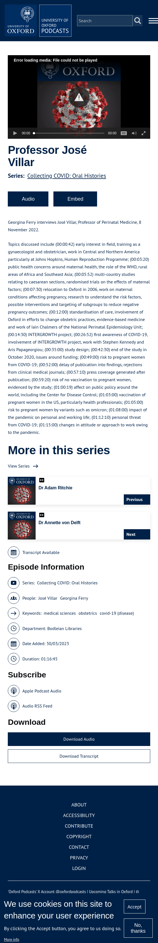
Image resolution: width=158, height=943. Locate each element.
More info (11, 939)
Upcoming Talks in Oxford (111, 891)
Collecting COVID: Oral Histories (66, 175)
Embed (75, 199)
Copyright (79, 836)
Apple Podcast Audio (41, 691)
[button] (79, 97)
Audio (28, 199)
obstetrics (87, 613)
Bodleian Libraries (64, 628)
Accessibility (79, 815)
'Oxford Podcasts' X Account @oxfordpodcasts (47, 891)
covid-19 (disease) (117, 613)
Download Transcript (79, 756)
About (79, 804)
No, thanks (138, 928)
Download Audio (79, 739)
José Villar (47, 598)
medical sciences (60, 613)
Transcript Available (41, 552)
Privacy (79, 857)
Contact (79, 847)
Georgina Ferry (74, 598)
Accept (134, 906)
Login (79, 868)
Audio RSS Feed (37, 706)
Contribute (79, 826)
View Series (18, 466)
